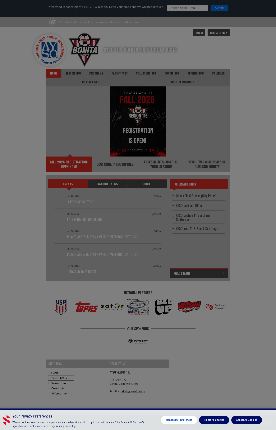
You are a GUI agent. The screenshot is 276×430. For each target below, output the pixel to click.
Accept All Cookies (246, 419)
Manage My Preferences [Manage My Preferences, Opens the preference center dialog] (179, 419)
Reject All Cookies (214, 419)
